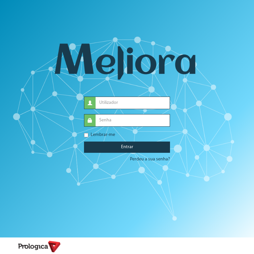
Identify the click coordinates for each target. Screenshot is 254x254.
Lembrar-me (99, 134)
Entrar (127, 147)
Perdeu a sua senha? (150, 159)
